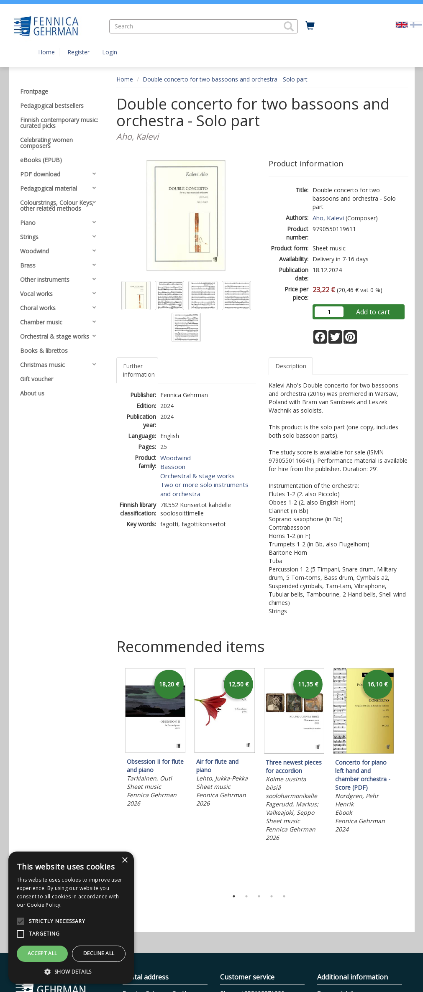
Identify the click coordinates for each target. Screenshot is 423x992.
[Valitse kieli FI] (416, 24)
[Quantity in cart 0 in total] (310, 26)
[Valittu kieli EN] (402, 24)
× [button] (124, 860)
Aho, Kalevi (328, 218)
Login (109, 52)
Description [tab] (290, 366)
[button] (289, 26)
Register (78, 52)
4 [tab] (271, 896)
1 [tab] (234, 896)
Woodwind (175, 458)
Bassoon (172, 466)
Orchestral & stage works (197, 476)
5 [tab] (284, 896)
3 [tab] (259, 896)
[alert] (71, 918)
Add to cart (373, 311)
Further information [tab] (139, 370)
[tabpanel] (155, 738)
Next (404, 777)
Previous (114, 777)
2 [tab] (246, 896)
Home (46, 52)
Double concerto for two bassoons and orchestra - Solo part (225, 79)
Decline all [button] (98, 953)
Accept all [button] (42, 953)
